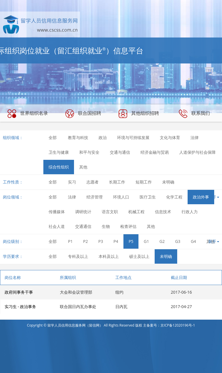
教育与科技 (78, 137)
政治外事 (201, 197)
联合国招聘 (83, 113)
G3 (177, 241)
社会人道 (57, 226)
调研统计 (83, 211)
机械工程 (136, 211)
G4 (193, 241)
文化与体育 (170, 137)
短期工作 (144, 182)
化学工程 (174, 197)
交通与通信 (120, 152)
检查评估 (128, 226)
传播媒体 (57, 211)
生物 (106, 226)
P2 (85, 241)
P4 (115, 241)
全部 (53, 137)
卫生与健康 (59, 152)
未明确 (168, 182)
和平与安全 (89, 152)
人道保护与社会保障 (197, 152)
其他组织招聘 (139, 113)
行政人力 (190, 211)
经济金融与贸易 (154, 152)
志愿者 (92, 182)
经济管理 (94, 197)
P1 (70, 241)
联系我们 (194, 113)
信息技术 (163, 211)
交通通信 (83, 226)
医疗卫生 (148, 197)
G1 (146, 241)
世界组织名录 (28, 113)
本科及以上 (109, 256)
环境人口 (121, 197)
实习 (72, 182)
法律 (194, 137)
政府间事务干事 (19, 292)
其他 (83, 167)
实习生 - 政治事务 (20, 306)
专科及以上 (78, 256)
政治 (103, 137)
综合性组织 (59, 167)
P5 (131, 241)
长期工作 (117, 182)
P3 (100, 241)
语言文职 (110, 211)
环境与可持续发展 (133, 137)
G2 (162, 241)
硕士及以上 (139, 256)
